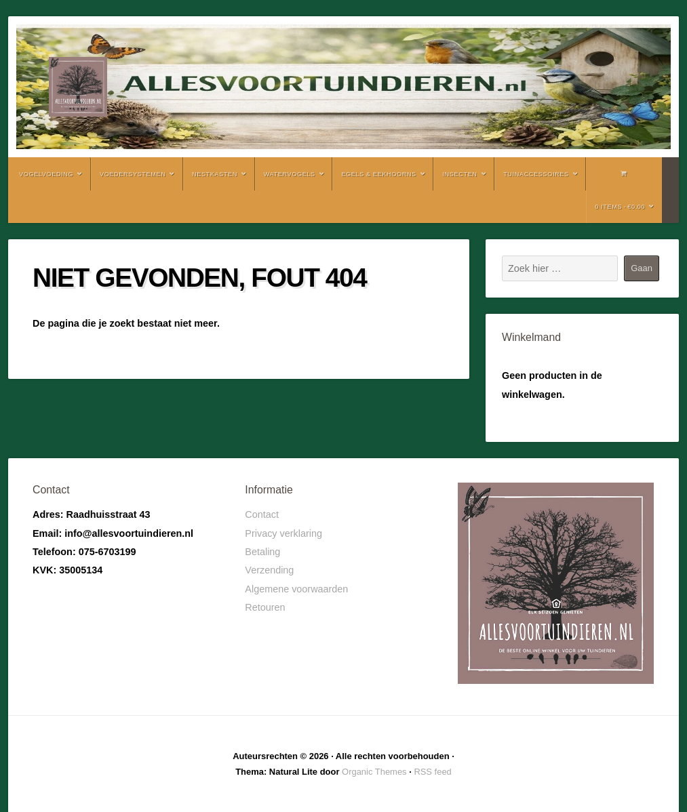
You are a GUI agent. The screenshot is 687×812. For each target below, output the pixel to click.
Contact (262, 514)
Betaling (262, 551)
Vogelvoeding (46, 174)
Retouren (265, 607)
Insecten (459, 174)
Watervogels (289, 174)
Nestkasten (214, 174)
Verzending (269, 570)
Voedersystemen (132, 174)
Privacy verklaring (283, 533)
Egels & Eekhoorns (378, 174)
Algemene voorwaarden (296, 589)
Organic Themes (374, 772)
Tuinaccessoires (536, 174)
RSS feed (432, 772)
